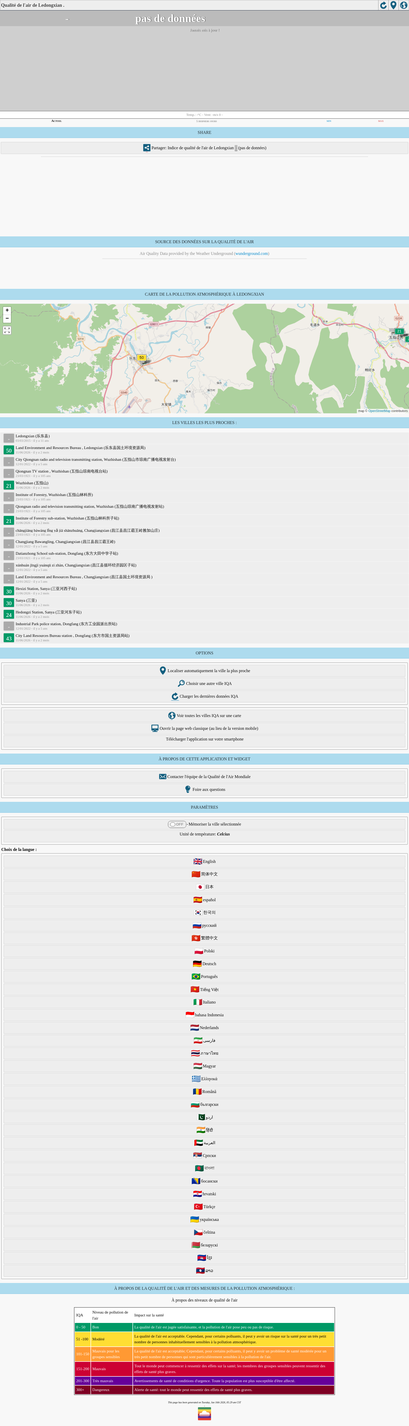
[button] (142, 360)
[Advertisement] (204, 71)
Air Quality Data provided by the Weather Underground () (204, 253)
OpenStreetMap (379, 411)
